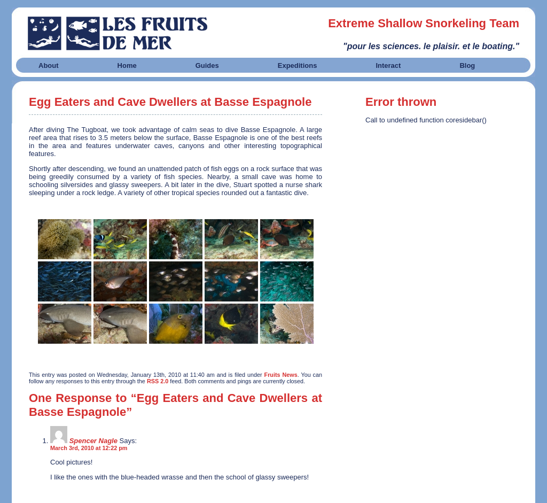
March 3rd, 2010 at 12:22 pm (88, 448)
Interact (388, 65)
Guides (207, 65)
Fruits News (281, 375)
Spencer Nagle (93, 441)
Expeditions (297, 65)
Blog (467, 65)
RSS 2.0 (157, 381)
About (48, 65)
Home (127, 65)
